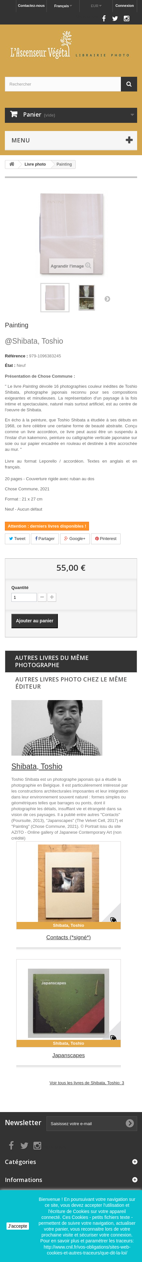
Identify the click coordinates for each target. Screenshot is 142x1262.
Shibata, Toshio (34, 341)
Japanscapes (68, 1055)
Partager (45, 538)
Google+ (74, 538)
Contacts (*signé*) (68, 937)
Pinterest (106, 538)
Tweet (17, 538)
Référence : (16, 355)
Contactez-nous (31, 6)
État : (10, 365)
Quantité (20, 587)
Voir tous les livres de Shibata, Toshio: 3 (86, 1082)
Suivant (107, 298)
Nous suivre (87, 16)
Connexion (124, 6)
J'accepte (17, 1226)
